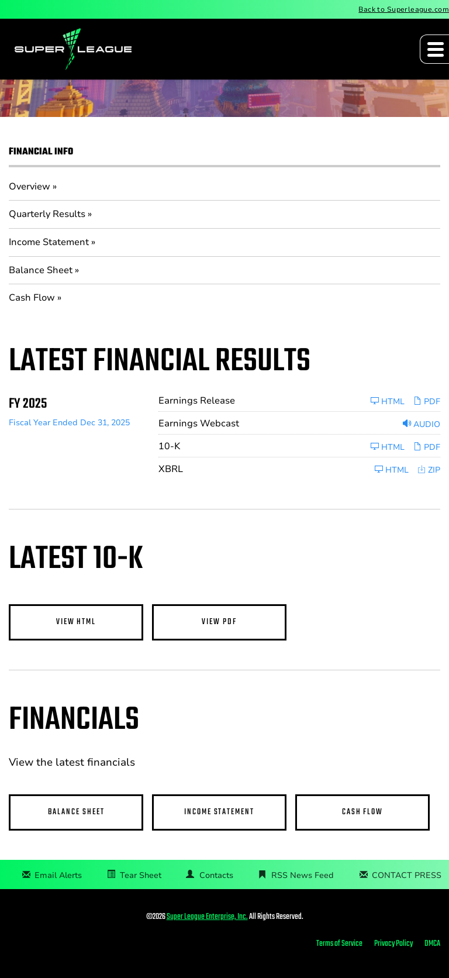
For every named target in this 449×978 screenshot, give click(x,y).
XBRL (170, 469)
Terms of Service (339, 944)
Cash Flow (32, 297)
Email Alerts (58, 875)
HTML (388, 401)
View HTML (76, 622)
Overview (29, 186)
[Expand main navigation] (434, 49)
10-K (169, 446)
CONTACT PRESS (406, 875)
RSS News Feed (302, 875)
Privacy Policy (393, 944)
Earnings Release (196, 400)
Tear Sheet (140, 875)
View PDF (219, 622)
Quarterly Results (47, 214)
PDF (426, 401)
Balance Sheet (40, 270)
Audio (421, 424)
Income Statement (49, 242)
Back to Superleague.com (403, 9)
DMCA (432, 944)
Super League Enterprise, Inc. (207, 917)
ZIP (428, 469)
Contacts (216, 875)
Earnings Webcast (198, 423)
